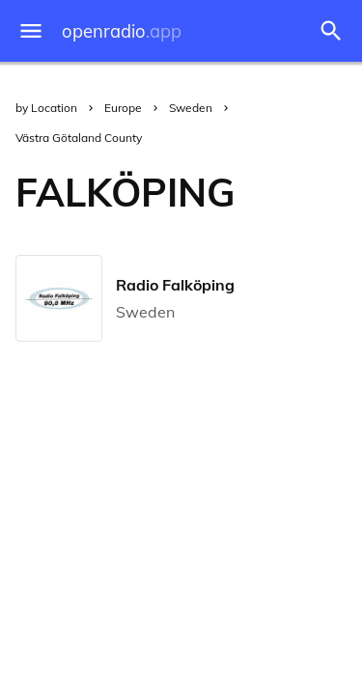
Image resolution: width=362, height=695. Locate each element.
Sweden (190, 107)
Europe (123, 107)
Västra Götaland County (78, 137)
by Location (46, 107)
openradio (121, 31)
